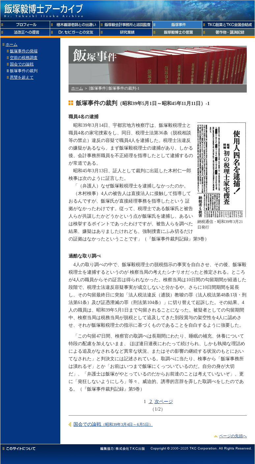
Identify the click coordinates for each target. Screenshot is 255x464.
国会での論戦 (22, 64)
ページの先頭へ (233, 436)
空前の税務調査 (24, 57)
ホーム (11, 44)
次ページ (164, 401)
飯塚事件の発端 (24, 51)
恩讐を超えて (22, 77)
